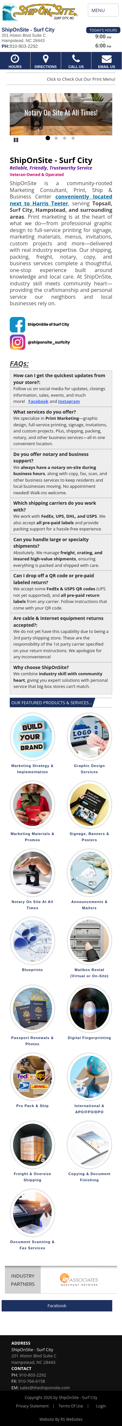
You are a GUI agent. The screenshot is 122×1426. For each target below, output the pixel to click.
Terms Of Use (71, 1406)
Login (101, 1406)
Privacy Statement (32, 1406)
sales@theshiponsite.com (45, 1388)
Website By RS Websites (61, 1419)
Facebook (56, 1306)
